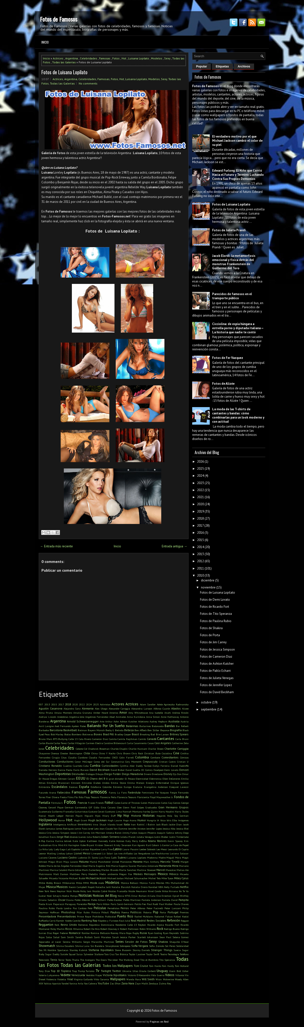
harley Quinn (150, 811)
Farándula (134, 792)
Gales (117, 802)
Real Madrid (138, 920)
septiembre (208, 709)
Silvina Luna (82, 946)
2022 (82, 704)
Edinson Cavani (66, 778)
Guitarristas (81, 811)
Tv (97, 970)
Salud (56, 937)
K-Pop (42, 841)
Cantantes (165, 738)
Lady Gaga (60, 849)
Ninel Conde (154, 891)
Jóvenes (74, 837)
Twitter (116, 971)
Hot (124, 58)
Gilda (96, 807)
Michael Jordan (115, 878)
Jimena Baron (114, 832)
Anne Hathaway (170, 717)
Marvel (160, 870)
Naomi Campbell (78, 887)
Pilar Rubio (83, 912)
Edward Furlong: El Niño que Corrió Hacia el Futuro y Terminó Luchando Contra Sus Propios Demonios (238, 174)
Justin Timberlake (179, 837)
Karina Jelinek (63, 841)
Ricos (68, 929)
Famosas (104, 58)
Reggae (185, 920)
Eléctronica (155, 778)
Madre (162, 857)
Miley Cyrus (181, 878)
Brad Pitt (108, 734)
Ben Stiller (153, 730)
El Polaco (130, 778)
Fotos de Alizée (223, 384)
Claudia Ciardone (77, 757)
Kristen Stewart (104, 845)
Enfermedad (162, 782)
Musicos (62, 887)
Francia (82, 802)
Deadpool (158, 770)
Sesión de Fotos (136, 941)
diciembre (207, 580)
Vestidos (90, 975)
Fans (124, 792)
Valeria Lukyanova (49, 975)
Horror (61, 820)
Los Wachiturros (160, 853)
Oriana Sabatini (48, 900)
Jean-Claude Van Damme (113, 828)
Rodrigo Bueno (172, 929)
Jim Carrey (84, 832)
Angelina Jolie (77, 717)
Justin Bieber (161, 837)
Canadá (151, 739)
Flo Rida (78, 797)
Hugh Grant (80, 820)
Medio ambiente (108, 874)
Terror (61, 960)
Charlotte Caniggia (176, 748)
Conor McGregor (84, 761)
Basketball (70, 730)
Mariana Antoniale (147, 866)
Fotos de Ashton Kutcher (217, 664)
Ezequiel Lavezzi (179, 787)
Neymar (61, 891)
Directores (157, 774)
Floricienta (143, 797)
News (53, 891)
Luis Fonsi (104, 857)
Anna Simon (153, 717)
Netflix (184, 887)
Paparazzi (58, 904)
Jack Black (162, 824)
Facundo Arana (47, 792)
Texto (68, 960)
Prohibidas (98, 916)
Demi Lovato (171, 770)
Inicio (45, 42)
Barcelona (56, 730)
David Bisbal (118, 770)
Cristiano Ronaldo (50, 765)
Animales (121, 717)
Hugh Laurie (115, 820)
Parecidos (82, 904)
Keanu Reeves (157, 841)
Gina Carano (108, 807)
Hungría (151, 820)
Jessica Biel (182, 828)
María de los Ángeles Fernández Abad (67, 866)
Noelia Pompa (69, 895)
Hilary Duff (109, 815)
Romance (75, 933)
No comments (88, 83)
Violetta (61, 979)
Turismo (90, 971)
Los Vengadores (142, 853)
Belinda (119, 730)
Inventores (85, 824)
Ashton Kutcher (128, 721)
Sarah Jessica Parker (124, 937)
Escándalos (59, 787)
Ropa (129, 933)
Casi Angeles (162, 743)
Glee (119, 807)
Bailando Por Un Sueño (106, 725)
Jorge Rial (63, 837)
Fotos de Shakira (211, 628)
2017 (61, 704)
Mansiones (126, 861)
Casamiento (140, 743)
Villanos (179, 975)
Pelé (90, 908)
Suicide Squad (68, 954)
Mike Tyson (167, 878)
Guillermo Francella (63, 811)
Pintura (95, 912)
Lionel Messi (82, 853)
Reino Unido (69, 924)
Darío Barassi (81, 770)
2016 (200, 533)
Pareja (91, 904)
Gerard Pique (55, 807)
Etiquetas (222, 66)
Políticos (136, 912)
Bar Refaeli (182, 726)
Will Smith (148, 979)
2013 (47, 704)
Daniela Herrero (48, 770)
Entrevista (44, 787)
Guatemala (45, 811)
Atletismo (143, 721)
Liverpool (96, 853)
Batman (82, 730)
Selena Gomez (180, 937)
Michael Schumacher (136, 878)
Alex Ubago (101, 708)
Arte (102, 721)
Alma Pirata (46, 712)
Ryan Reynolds (171, 933)
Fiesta (63, 797)
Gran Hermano (168, 807)
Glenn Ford (129, 807)
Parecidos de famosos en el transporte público (232, 296)
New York (44, 891)
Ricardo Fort (172, 924)
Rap (95, 920)
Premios (184, 912)
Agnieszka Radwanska (176, 704)
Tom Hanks (155, 966)
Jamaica (50, 828)
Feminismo (148, 792)
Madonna (152, 857)
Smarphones (112, 946)
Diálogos (90, 774)
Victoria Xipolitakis (115, 975)
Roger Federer (60, 933)
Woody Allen (182, 979)
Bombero (76, 734)
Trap (74, 971)
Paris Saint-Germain (122, 904)
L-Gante (164, 845)
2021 (200, 497)
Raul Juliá (124, 920)
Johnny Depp (182, 832)
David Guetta (132, 770)
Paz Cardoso (79, 908)
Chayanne (44, 753)
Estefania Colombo (101, 787)
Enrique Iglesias (180, 782)
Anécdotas (62, 717)
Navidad (152, 887)
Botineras (87, 734)
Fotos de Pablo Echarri (215, 671)
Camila (113, 739)
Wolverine (168, 979)
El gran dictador (115, 778)
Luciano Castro (67, 857)
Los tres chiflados (123, 853)
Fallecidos (63, 792)
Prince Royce (84, 916)
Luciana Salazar (179, 853)
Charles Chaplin (119, 748)
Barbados (44, 730)
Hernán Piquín (74, 815)
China (94, 753)
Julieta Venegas (145, 837)
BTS (55, 739)
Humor (141, 820)
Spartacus (62, 950)
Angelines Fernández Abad (100, 717)
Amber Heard (100, 712)
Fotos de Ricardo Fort (214, 607)
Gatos (164, 802)
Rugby (136, 933)
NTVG (128, 895)
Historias (149, 815)
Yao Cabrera (90, 983)
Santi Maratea (102, 937)
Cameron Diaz (100, 739)
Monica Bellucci (130, 883)
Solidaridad (182, 946)
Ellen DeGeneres (171, 778)
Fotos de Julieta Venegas (217, 678)
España (84, 787)
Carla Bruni (182, 739)
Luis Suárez (119, 857)
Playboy (115, 912)
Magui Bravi (55, 861)
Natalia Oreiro (139, 887)
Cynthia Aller (127, 765)
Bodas (67, 734)
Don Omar (183, 774)
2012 (200, 561)
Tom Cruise (141, 966)
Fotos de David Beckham (217, 692)
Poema (125, 912)
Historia (136, 815)
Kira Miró (57, 845)
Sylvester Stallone (94, 954)
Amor (123, 712)
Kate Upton (79, 841)
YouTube (103, 983)
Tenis (53, 960)
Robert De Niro (92, 929)
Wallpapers (117, 979)
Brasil (135, 734)
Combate (155, 757)
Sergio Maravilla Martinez (98, 941)
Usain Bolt (175, 971)
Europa (128, 787)
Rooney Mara (118, 933)
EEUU (80, 778)
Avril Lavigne (46, 726)
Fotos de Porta (210, 635)
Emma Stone (118, 782)
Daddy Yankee (144, 765)
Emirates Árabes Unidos (95, 782)
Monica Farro (147, 883)
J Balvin (150, 824)
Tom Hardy (168, 966)
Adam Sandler (148, 704)
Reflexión (173, 920)
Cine (176, 753)
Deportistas (63, 774)
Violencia (51, 979)
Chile (87, 753)
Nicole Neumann (137, 891)
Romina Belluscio (100, 933)
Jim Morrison (98, 832)
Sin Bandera (97, 946)
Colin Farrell (126, 757)
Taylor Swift (152, 954)
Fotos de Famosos (58, 19)
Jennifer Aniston (137, 828)
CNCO (115, 757)
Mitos (79, 883)
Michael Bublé (77, 878)
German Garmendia (76, 807)
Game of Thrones (130, 802)
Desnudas (78, 774)
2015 (54, 704)
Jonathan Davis (47, 837)
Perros (125, 908)
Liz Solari (107, 853)
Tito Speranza (167, 960)
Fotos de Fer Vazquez (227, 358)
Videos (169, 975)
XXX (41, 983)
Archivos (244, 66)
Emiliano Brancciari (58, 782)
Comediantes (170, 757)
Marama (137, 861)
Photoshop (68, 912)
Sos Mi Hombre (47, 950)
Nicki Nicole (72, 891)
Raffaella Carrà (47, 920)
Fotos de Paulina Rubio (215, 621)
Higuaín (89, 815)
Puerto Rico (125, 916)
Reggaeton (46, 925)
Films (70, 797)
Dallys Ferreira (161, 765)
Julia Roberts (94, 837)
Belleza (129, 730)
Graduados (151, 807)
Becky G (109, 730)
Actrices (58, 58)
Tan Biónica (121, 954)
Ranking (86, 920)
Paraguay (70, 904)
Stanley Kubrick (78, 950)
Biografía (176, 730)
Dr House (44, 778)
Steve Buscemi (123, 950)
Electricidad (142, 778)
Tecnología (173, 954)
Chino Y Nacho (107, 753)
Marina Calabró (58, 870)
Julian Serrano (110, 837)
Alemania (88, 708)
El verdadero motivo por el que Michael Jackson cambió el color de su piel (237, 140)
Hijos (97, 815)
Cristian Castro (167, 761)
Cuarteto (77, 765)
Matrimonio (45, 874)
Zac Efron (115, 983)
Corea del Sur (102, 761)
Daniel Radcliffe (180, 765)
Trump (81, 971)
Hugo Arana (129, 820)
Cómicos (184, 757)
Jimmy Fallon (130, 832)
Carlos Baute (46, 743)
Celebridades (88, 58)
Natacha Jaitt (103, 887)
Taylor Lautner (137, 954)
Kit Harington (71, 845)
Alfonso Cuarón (161, 708)
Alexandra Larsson (141, 708)
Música (51, 887)
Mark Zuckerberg (91, 870)
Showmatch (47, 946)
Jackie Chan (175, 824)
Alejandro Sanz (72, 708)
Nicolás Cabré (99, 891)
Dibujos (99, 774)
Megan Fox (125, 874)
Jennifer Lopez (154, 828)
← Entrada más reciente (56, 546)
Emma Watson (135, 782)
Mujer (42, 887)
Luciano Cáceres (48, 857)
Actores (118, 703)
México (174, 874)
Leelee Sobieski (147, 849)
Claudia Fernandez (99, 757)
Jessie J (74, 832)
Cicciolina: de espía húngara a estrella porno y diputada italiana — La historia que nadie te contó (237, 328)
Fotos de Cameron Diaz (216, 656)
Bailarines (145, 726)
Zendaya (153, 983)
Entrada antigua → (174, 546)
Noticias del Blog (105, 896)
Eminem (75, 782)
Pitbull (105, 912)
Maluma (84, 861)
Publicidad (110, 916)
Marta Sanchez (127, 870)
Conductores (65, 761)
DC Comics (146, 770)
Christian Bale (152, 753)
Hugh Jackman (97, 820)
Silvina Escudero (65, 946)
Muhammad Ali (180, 883)
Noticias (85, 895)
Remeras (83, 924)
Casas (151, 743)
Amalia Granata (82, 712)
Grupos (184, 807)
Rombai (86, 933)
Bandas (170, 726)
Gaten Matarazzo (151, 802)
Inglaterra (45, 824)
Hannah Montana (132, 811)
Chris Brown (124, 753)
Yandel (65, 983)
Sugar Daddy (52, 954)
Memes (138, 874)
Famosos (97, 791)
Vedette (65, 975)
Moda (93, 883)
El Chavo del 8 (95, 778)
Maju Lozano (70, 861)
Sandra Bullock (84, 937)
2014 (200, 547)
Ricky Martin (57, 929)
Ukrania (126, 971)
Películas (100, 908)
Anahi (167, 712)
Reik (57, 924)
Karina (50, 841)
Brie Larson (162, 734)
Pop (155, 912)
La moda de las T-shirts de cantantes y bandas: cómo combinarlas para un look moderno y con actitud (238, 415)
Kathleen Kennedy (97, 841)
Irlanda (111, 824)
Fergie (173, 792)
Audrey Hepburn (158, 721)
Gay (170, 802)
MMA (86, 883)
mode (101, 883)
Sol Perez (170, 946)
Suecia (177, 950)
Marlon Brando (109, 870)
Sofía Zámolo (156, 946)
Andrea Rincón (180, 712)
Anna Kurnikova (136, 717)
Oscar (62, 900)
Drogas (53, 778)
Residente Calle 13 (126, 924)
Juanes (82, 837)
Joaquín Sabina (165, 832)
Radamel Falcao (163, 916)
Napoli (91, 887)
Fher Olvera (52, 797)
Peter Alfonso (137, 908)
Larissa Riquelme (90, 849)
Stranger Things (161, 950)
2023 (200, 483)
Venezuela (78, 975)
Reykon (142, 924)
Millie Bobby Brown (50, 883)
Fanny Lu (114, 792)
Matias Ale (183, 870)
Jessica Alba (169, 828)
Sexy (167, 58)
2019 (200, 511)
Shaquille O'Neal (179, 941)
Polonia (147, 912)
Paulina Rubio (47, 908)
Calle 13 (73, 739)
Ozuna (70, 900)
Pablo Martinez (132, 900)
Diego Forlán (112, 774)
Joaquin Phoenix (147, 832)
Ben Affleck (140, 730)
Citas (63, 757)
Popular (201, 66)
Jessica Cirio (45, 832)
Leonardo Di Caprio (178, 849)
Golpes (140, 807)
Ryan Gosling (155, 933)
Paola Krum (45, 904)
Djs (174, 774)
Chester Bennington (71, 753)
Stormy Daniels (141, 950)
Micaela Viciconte (58, 878)
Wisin (159, 979)
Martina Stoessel (146, 870)
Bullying (62, 739)
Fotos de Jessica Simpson (217, 649)
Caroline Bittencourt (115, 743)
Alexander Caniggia (119, 708)
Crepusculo (150, 761)
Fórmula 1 (57, 802)
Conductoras (47, 761)
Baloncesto (158, 726)
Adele (160, 704)
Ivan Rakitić (138, 824)
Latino (117, 849)
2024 (89, 704)
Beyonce (164, 730)
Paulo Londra (63, 908)
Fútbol (109, 803)
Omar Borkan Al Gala (143, 895)
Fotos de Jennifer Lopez (216, 685)
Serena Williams (72, 941)
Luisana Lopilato (138, 58)
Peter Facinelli (155, 908)
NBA (160, 887)
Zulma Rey (165, 983)
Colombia (142, 757)
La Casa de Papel (179, 845)
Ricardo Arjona (155, 924)
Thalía (75, 960)
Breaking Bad (147, 734)
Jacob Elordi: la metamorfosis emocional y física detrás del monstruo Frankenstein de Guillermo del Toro (233, 262)
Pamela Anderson (151, 900)
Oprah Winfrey (180, 895)
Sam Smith (67, 937)
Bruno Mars (45, 739)
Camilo (142, 739)
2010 (200, 575)
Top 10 (55, 971)
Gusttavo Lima (113, 811)
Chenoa (55, 753)
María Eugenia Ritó (99, 866)
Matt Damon (60, 874)
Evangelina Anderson (156, 787)
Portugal (173, 912)
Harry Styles (182, 811)
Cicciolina (167, 753)
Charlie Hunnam (138, 748)
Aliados (176, 708)
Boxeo (98, 734)
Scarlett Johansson (147, 937)
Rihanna (78, 929)
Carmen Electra (94, 743)
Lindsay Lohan (65, 853)
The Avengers (87, 960)
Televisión (44, 960)
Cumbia (95, 766)
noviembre (208, 587)
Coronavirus (117, 761)
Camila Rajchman (127, 739)
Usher (185, 971)
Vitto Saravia (101, 979)
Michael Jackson (96, 878)
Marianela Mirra (168, 866)
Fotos (116, 58)
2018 (68, 704)
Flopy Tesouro (91, 797)
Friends (100, 802)
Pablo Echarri (98, 900)
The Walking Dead (129, 960)
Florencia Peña (108, 797)
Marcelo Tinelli (170, 861)
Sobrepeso (125, 946)
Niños (165, 891)
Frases (91, 802)
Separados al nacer (50, 941)
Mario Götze (74, 870)
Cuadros (67, 765)
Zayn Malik (141, 983)
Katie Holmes (116, 841)
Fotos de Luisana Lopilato (64, 72)
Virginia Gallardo (83, 979)
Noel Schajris (54, 895)
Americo (113, 712)
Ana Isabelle (156, 712)
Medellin (93, 874)
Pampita (184, 900)
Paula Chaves (181, 904)
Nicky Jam (85, 891)
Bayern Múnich (96, 730)
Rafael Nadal (181, 916)
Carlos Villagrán (76, 743)
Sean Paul (165, 937)
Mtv (167, 883)
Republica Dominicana (101, 924)
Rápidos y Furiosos (108, 920)
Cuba (86, 765)
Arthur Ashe (112, 721)
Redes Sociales (156, 920)
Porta (163, 912)
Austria (184, 721)
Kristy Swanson (122, 845)
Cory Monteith (133, 761)
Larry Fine (107, 849)
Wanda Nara (133, 979)
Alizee (185, 708)
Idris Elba (172, 820)
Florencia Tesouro (126, 797)
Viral (70, 979)
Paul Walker (166, 904)
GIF (90, 807)
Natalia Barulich (121, 887)
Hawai (42, 815)
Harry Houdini (166, 811)
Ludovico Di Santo (88, 857)
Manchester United (108, 861)
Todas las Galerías (64, 62)
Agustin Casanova (50, 708)
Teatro (163, 954)
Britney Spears (179, 734)
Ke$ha (143, 841)
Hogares (161, 815)
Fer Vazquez (162, 792)
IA (158, 820)
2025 (96, 704)
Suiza (79, 954)
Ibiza (163, 820)
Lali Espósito (73, 849)
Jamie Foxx (81, 828)
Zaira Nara (127, 983)
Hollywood (48, 819)
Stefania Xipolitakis (101, 950)
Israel (119, 824)
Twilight (106, 971)
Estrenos (117, 787)
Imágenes (183, 820)
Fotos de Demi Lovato (215, 600)
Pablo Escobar (115, 900)
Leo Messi (161, 849)
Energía (150, 782)
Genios (176, 802)
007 (41, 704)
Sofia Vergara (139, 946)
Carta (130, 743)
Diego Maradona (132, 774)
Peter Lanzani (172, 908)
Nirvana (173, 891)
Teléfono (184, 954)
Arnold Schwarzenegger (83, 721)
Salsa (49, 937)
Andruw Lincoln (47, 717)
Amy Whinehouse (138, 712)
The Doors (101, 960)
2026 (200, 461)
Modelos (156, 58)
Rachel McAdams (143, 916)
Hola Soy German (178, 815)
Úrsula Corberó (147, 971)
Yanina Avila (76, 983)
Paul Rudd (152, 904)
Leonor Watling (47, 853)
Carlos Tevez (60, 743)
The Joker (113, 960)
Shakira (163, 941)
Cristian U (183, 761)
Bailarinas (132, 726)
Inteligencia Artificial (65, 824)
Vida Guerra (157, 975)
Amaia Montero (63, 712)
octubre (206, 702)
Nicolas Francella (117, 891)
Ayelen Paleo (79, 726)
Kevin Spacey (175, 841)
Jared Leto (93, 828)
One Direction (163, 895)
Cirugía (56, 757)
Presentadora (47, 916)
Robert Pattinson (129, 929)
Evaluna (137, 787)
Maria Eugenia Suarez (123, 866)
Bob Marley (57, 734)
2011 (200, 568)
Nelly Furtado (171, 887)
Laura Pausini (130, 849)
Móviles (160, 883)
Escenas (73, 787)
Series (119, 942)
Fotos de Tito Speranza (216, 614)
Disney (167, 774)
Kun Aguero (138, 845)
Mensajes (150, 874)
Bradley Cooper (123, 734)
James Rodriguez (65, 828)
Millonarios (68, 883)
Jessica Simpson (60, 832)
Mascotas (171, 870)
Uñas (135, 971)
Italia (127, 824)
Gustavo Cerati (96, 811)
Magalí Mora (173, 857)
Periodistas (113, 908)
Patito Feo (140, 904)
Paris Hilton (103, 904)
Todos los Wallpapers (118, 966)
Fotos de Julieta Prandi (229, 230)
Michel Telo (154, 878)
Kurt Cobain (152, 845)
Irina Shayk (99, 824)
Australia (174, 721)
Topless (66, 971)
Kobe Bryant (87, 845)
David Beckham (100, 770)
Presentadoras (66, 916)
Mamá (93, 861)
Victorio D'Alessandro (139, 975)
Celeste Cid (81, 748)
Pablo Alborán (82, 900)
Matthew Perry (78, 874)
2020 (75, 704)
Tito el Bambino (149, 960)
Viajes (98, 975)
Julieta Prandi (128, 837)
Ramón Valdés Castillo (68, 920)
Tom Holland (182, 966)
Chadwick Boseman (99, 748)
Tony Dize (44, 971)
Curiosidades (110, 765)
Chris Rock (137, 753)
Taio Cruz (109, 954)
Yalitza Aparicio (52, 983)
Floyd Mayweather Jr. (161, 797)
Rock (160, 929)
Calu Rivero (85, 739)
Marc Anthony (151, 861)
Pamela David (170, 900)
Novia (121, 895)
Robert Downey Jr (109, 929)
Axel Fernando (63, 726)
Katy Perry (131, 841)
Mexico (163, 874)
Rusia (143, 933)
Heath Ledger (56, 815)
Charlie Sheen (156, 748)
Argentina (71, 58)
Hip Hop (123, 815)
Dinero (147, 774)
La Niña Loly (46, 849)
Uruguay (162, 971)
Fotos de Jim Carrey (213, 642)
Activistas (105, 704)
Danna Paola (65, 770)
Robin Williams (148, 929)
